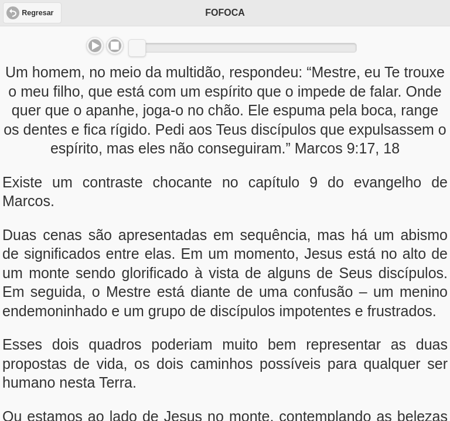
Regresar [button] (37, 13)
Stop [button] (115, 45)
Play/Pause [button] (95, 45)
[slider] (137, 48)
